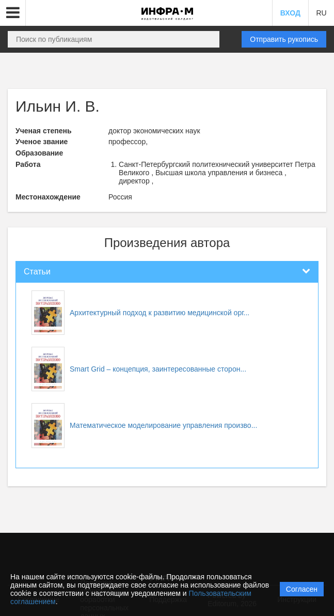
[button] (13, 13)
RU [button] (321, 13)
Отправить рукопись (284, 39)
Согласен (301, 589)
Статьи (37, 271)
